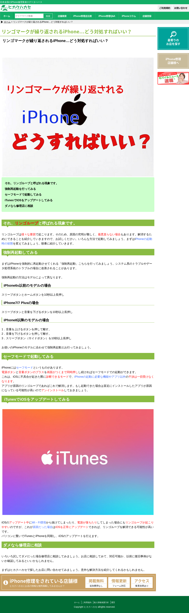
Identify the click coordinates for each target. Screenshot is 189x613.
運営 (115, 602)
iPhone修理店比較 (82, 15)
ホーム (6, 15)
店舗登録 (147, 15)
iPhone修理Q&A (106, 15)
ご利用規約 (164, 7)
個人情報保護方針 (102, 602)
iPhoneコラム (129, 15)
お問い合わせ (180, 7)
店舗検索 (62, 15)
